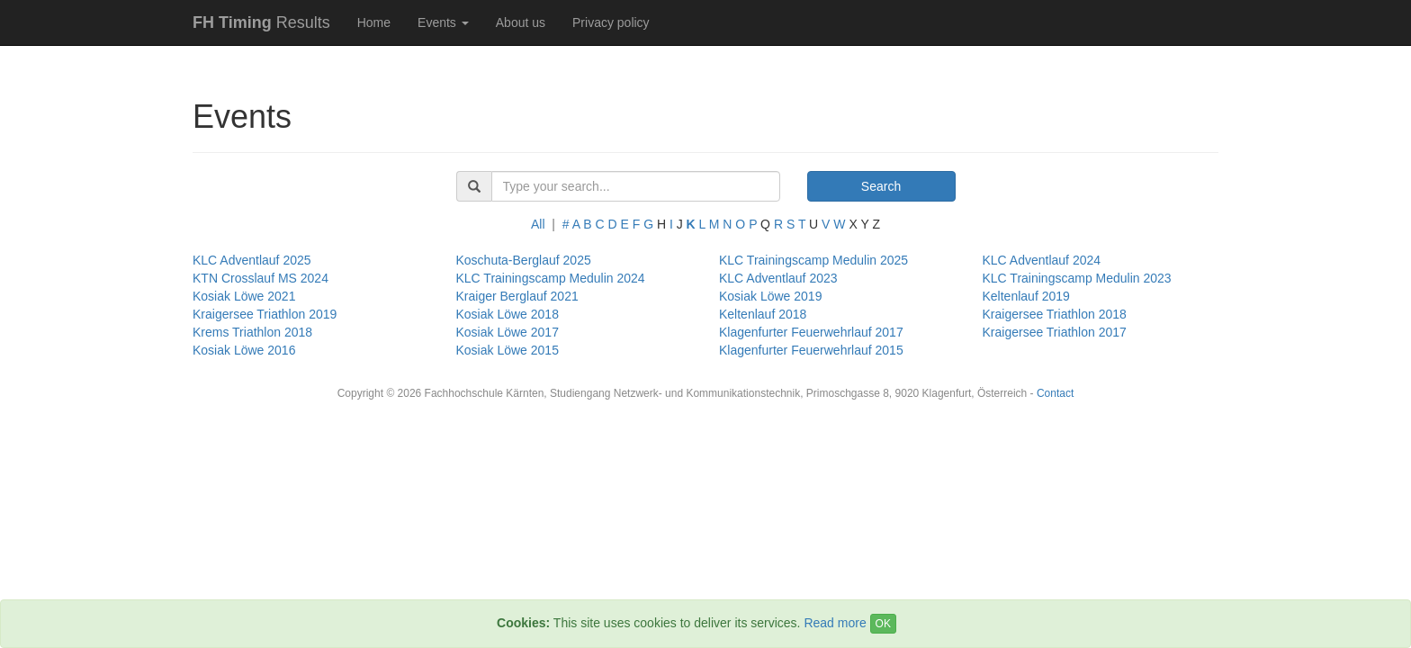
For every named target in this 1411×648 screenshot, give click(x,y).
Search (881, 186)
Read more (835, 623)
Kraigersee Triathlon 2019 (265, 314)
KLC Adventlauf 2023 (778, 278)
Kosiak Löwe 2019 (770, 296)
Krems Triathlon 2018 (252, 332)
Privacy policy (611, 22)
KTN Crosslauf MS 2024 (260, 278)
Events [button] (443, 22)
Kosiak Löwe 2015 (507, 350)
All (538, 224)
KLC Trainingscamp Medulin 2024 (550, 278)
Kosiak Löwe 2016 (244, 350)
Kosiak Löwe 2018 (507, 314)
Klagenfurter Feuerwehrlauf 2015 (811, 350)
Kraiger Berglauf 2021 (517, 296)
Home (374, 22)
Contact (1055, 393)
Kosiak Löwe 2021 (244, 296)
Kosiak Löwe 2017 (507, 332)
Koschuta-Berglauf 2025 (523, 260)
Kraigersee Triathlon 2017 (1055, 332)
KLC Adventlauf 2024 (1042, 260)
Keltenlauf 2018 (762, 314)
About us (520, 22)
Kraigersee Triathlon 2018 (1055, 314)
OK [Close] (883, 623)
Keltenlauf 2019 (1026, 296)
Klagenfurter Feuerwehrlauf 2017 (811, 332)
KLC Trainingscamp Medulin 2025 (813, 260)
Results (261, 23)
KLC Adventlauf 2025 (252, 260)
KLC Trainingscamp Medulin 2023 (1077, 278)
